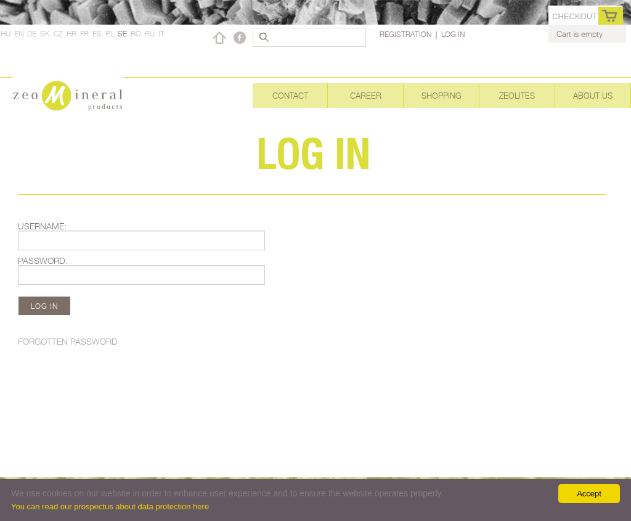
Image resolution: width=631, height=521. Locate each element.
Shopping (441, 96)
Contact (290, 96)
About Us (593, 96)
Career (365, 96)
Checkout (574, 16)
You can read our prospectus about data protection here (110, 506)
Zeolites (517, 96)
